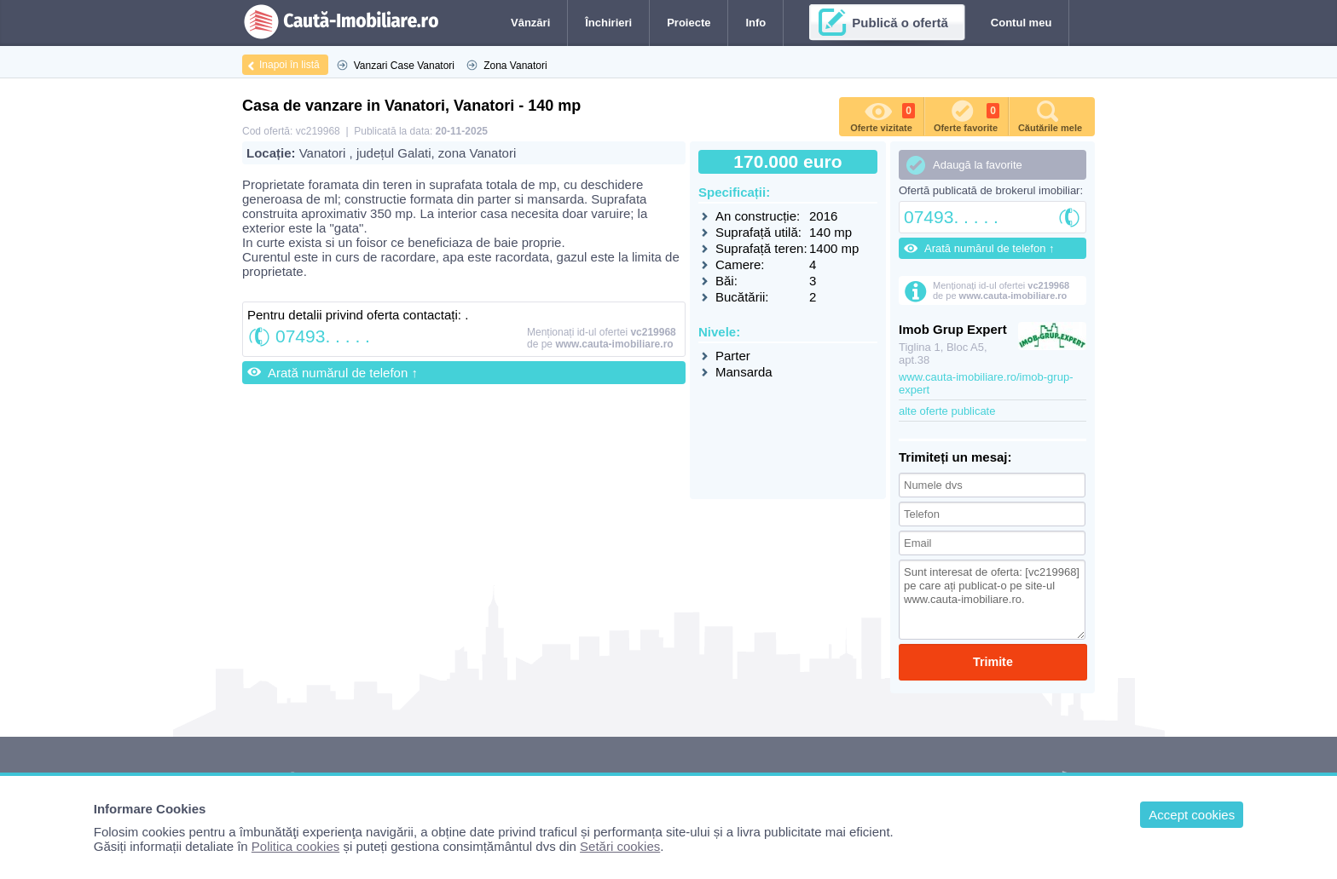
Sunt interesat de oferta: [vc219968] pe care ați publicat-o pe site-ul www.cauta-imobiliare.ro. (992, 600)
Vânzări (530, 22)
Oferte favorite (966, 115)
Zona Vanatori (515, 66)
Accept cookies (1192, 814)
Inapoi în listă (289, 65)
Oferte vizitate (882, 115)
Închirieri (608, 22)
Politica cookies (295, 846)
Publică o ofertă (900, 22)
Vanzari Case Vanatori (404, 66)
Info (755, 22)
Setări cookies (620, 846)
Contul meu (1021, 22)
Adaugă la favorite (977, 164)
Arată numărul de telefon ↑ (343, 372)
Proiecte (688, 22)
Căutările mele (1050, 115)
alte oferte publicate (947, 411)
